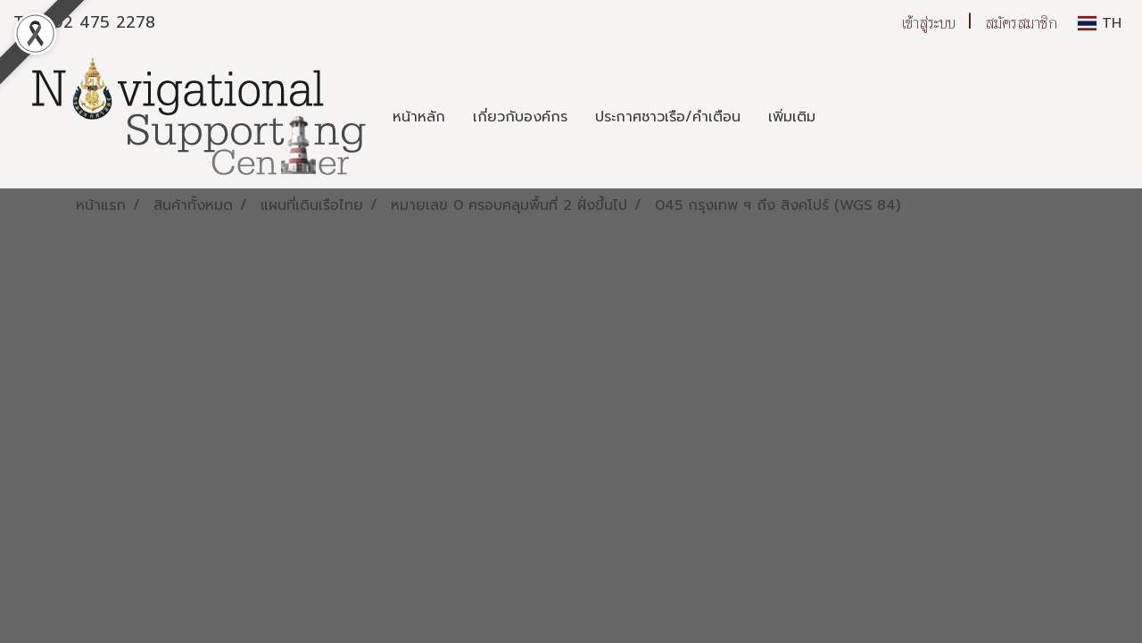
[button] (845, 117)
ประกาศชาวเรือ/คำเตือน (668, 117)
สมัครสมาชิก (1021, 23)
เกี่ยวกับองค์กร (520, 117)
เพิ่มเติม (791, 117)
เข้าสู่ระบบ (929, 23)
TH (1099, 23)
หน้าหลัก (419, 117)
